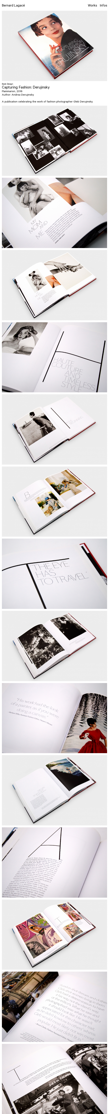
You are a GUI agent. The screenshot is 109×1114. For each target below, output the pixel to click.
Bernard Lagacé (13, 6)
